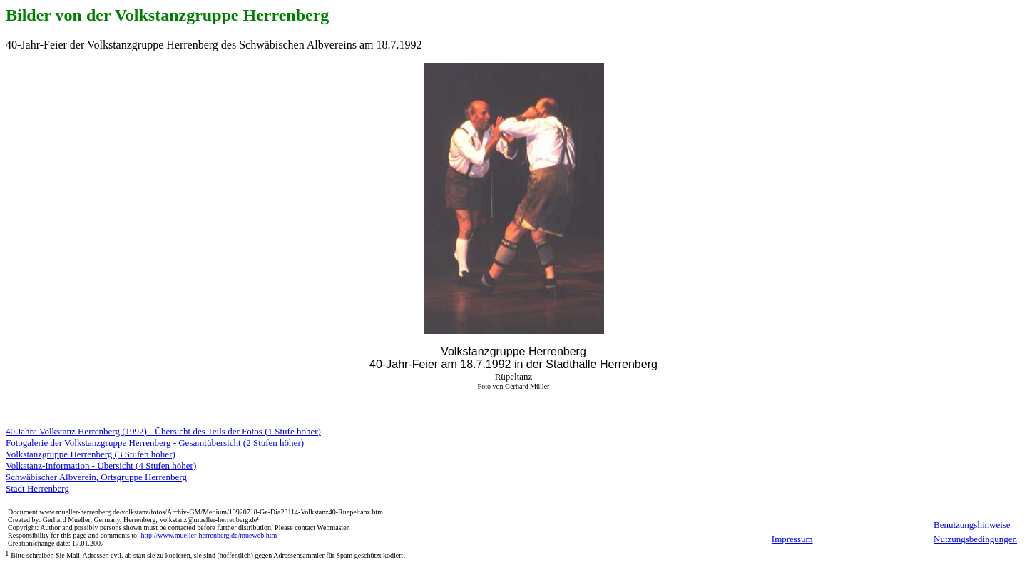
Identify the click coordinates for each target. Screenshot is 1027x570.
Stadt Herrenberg (37, 488)
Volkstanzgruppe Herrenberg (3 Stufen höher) (90, 454)
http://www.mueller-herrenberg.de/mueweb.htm (208, 535)
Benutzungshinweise (972, 524)
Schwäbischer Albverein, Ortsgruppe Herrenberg (96, 477)
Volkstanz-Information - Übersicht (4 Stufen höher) (101, 465)
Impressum (792, 539)
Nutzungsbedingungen (975, 539)
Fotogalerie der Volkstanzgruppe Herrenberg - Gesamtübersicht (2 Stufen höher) (155, 442)
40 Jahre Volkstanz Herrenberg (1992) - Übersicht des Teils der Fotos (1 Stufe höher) (163, 431)
